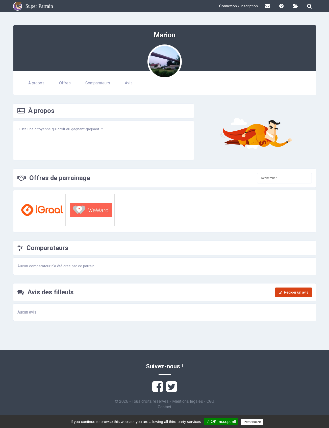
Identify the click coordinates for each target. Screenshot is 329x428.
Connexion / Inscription (238, 6)
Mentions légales (187, 401)
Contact (164, 407)
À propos (36, 83)
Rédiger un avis (293, 292)
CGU (210, 401)
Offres (65, 83)
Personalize (252, 422)
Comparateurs (97, 83)
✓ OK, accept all (221, 421)
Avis (129, 83)
